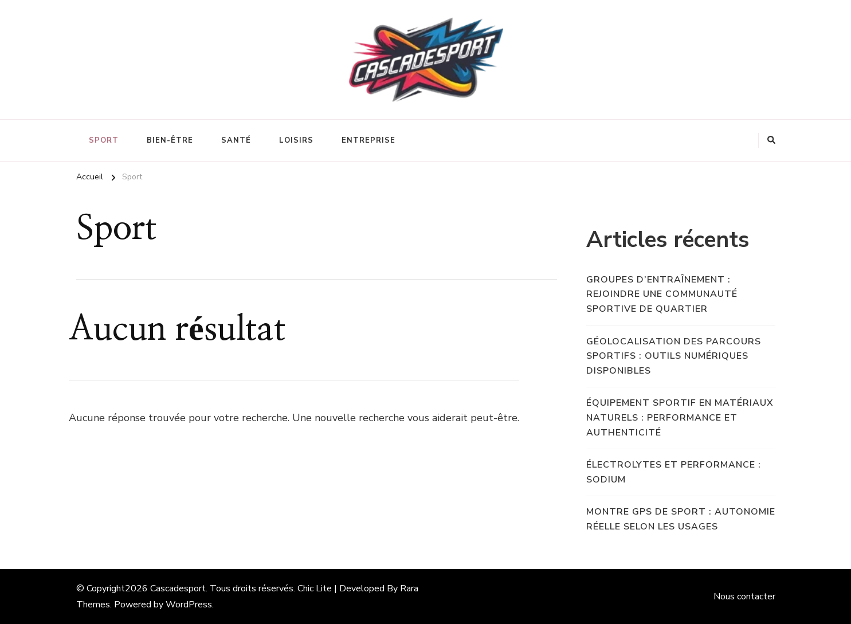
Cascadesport (178, 588)
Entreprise (368, 140)
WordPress (189, 604)
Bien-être (170, 140)
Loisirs (296, 140)
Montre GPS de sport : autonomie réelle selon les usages (680, 519)
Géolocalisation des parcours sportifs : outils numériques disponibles (673, 356)
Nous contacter (744, 596)
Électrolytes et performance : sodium (673, 472)
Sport (104, 140)
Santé (236, 140)
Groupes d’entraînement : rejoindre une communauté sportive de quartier (662, 294)
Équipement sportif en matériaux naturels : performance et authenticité (680, 417)
